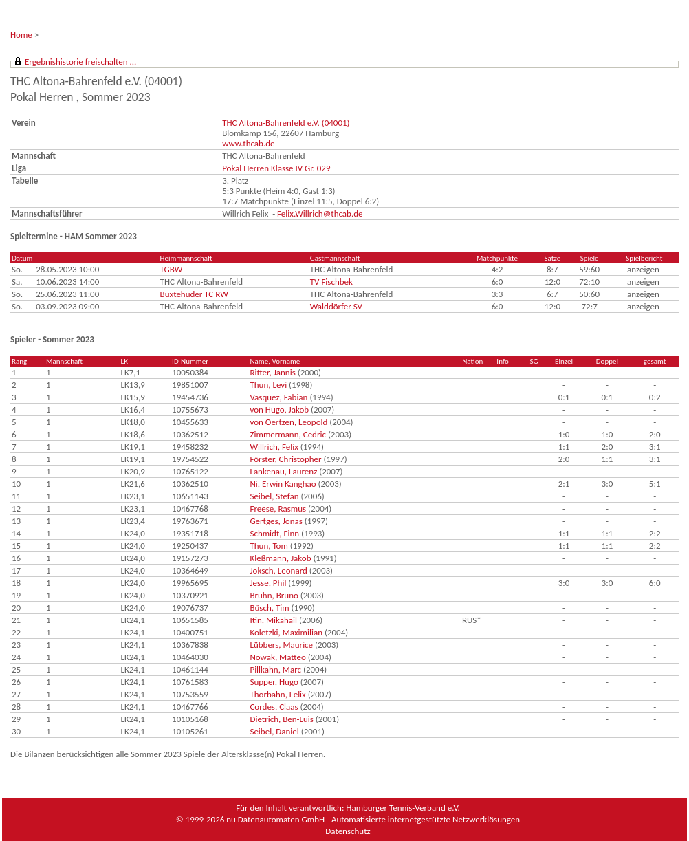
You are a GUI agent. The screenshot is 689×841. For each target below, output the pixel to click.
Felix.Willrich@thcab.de (319, 213)
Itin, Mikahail (273, 620)
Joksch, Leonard (278, 570)
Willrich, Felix (274, 446)
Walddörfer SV (336, 306)
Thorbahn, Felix (277, 694)
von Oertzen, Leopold (288, 422)
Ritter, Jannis (272, 372)
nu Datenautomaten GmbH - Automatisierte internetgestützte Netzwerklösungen (373, 819)
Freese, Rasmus (278, 508)
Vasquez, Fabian (278, 397)
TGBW (171, 269)
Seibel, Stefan (274, 496)
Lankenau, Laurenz (283, 471)
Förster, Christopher (285, 459)
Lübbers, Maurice (281, 645)
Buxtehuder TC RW (194, 294)
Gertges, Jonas (276, 521)
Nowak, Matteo (277, 657)
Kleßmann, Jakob (280, 558)
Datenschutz (347, 831)
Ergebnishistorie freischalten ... (80, 61)
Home (21, 35)
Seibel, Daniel (274, 731)
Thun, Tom (268, 545)
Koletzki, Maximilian (286, 632)
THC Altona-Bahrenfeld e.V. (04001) (285, 123)
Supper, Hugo (274, 682)
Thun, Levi (268, 385)
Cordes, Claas (274, 706)
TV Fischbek (331, 281)
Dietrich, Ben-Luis (281, 719)
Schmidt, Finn (274, 533)
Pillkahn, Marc (275, 669)
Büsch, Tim (269, 607)
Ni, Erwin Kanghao (283, 484)
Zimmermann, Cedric (288, 434)
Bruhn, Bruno (274, 595)
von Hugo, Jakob (279, 409)
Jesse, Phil (268, 583)
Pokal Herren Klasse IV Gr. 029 (276, 168)
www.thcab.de (248, 143)
